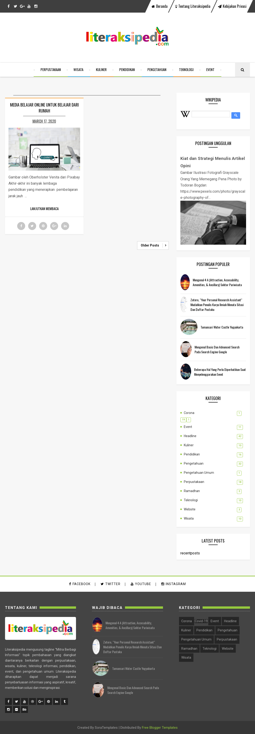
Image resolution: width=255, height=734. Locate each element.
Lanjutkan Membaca (44, 208)
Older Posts (150, 245)
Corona (189, 413)
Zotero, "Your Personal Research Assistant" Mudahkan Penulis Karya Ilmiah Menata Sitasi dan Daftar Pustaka (217, 305)
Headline (190, 436)
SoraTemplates (106, 728)
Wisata (78, 69)
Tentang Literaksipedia (192, 6)
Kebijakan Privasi (232, 6)
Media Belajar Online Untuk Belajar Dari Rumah (44, 108)
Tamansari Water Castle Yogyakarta (222, 327)
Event (210, 69)
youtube (141, 584)
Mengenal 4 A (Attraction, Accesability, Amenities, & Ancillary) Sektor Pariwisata (217, 282)
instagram (173, 584)
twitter (110, 584)
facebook (79, 584)
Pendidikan (127, 69)
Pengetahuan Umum (199, 472)
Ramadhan (192, 491)
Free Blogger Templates (160, 728)
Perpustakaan (51, 69)
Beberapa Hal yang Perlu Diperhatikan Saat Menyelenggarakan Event (220, 372)
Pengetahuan (156, 69)
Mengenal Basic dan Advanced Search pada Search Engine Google (217, 349)
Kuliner (101, 69)
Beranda (160, 6)
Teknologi (186, 69)
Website (189, 509)
